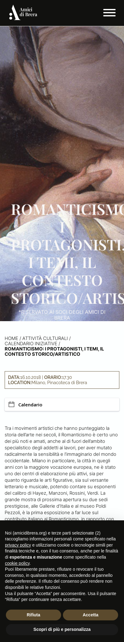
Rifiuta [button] (33, 614)
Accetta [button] (91, 614)
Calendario (25, 404)
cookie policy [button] (17, 563)
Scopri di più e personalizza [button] (62, 629)
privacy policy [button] (18, 545)
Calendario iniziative (31, 343)
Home (11, 338)
